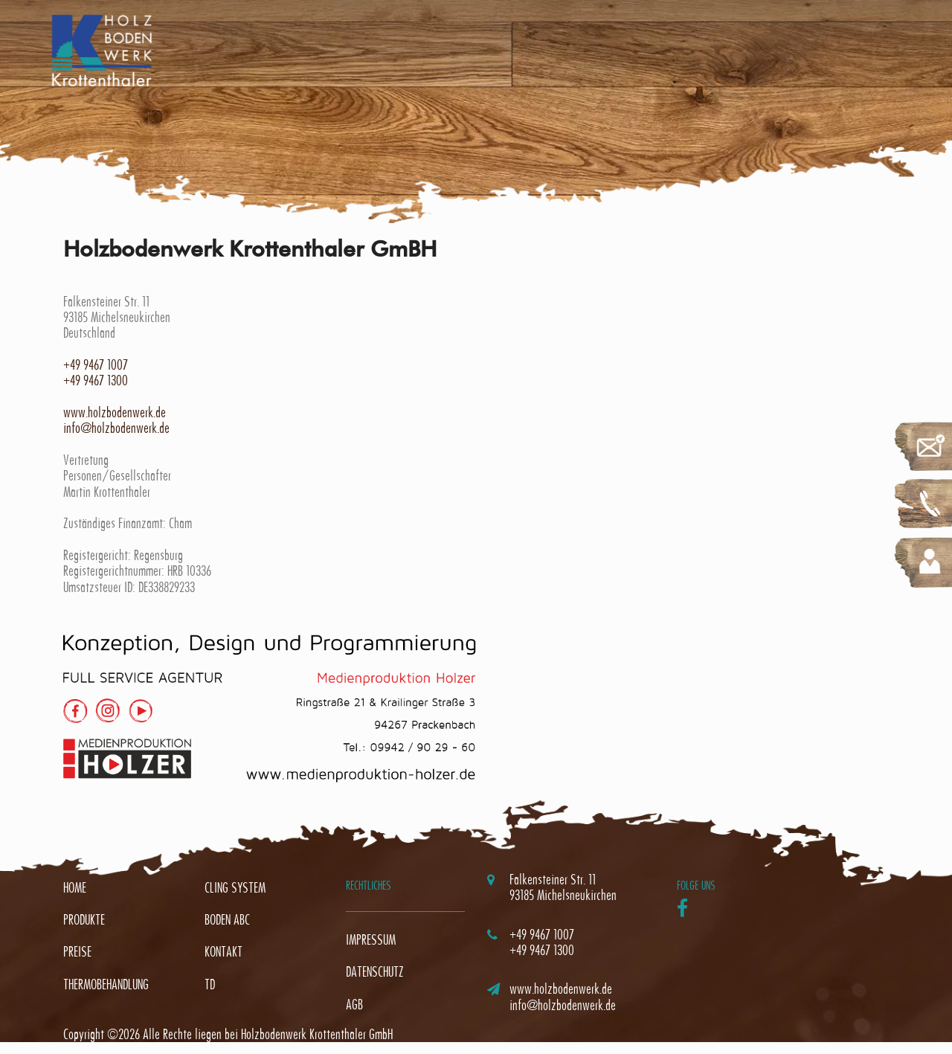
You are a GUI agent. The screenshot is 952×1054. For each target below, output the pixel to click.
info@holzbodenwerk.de (116, 428)
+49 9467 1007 (95, 364)
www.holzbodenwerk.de (114, 412)
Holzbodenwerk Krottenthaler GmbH (317, 1034)
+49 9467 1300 (95, 380)
